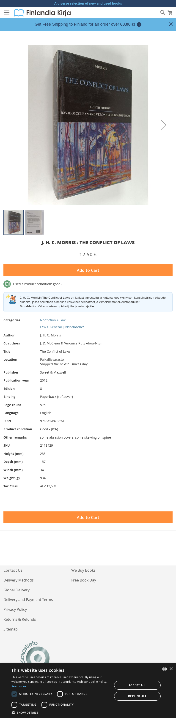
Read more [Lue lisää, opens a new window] (18, 686)
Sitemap (10, 629)
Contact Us (12, 570)
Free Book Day (83, 580)
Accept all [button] (137, 685)
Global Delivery (16, 589)
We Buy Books (83, 570)
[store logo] (42, 12)
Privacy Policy (15, 609)
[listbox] (164, 669)
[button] (163, 124)
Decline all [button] (137, 696)
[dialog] (88, 690)
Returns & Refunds (19, 619)
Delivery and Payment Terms (28, 599)
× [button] (171, 669)
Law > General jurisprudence (62, 327)
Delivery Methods (18, 580)
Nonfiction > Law (53, 320)
